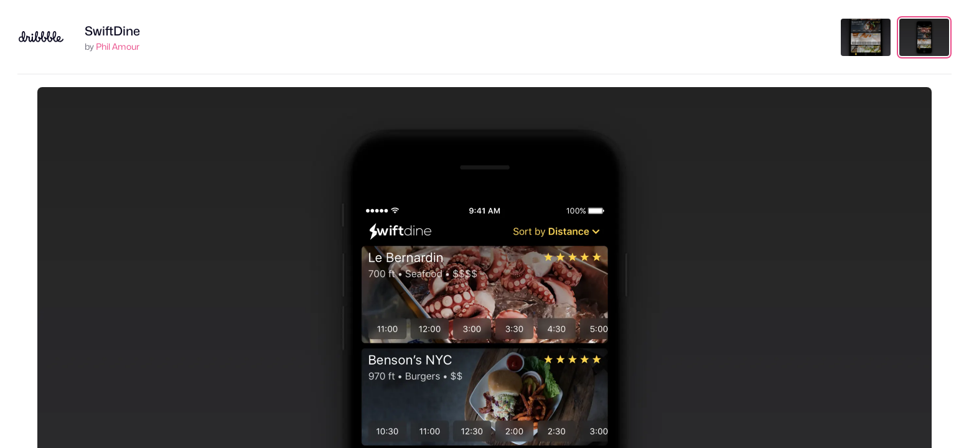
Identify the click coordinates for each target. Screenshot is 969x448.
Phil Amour (117, 46)
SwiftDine (112, 31)
